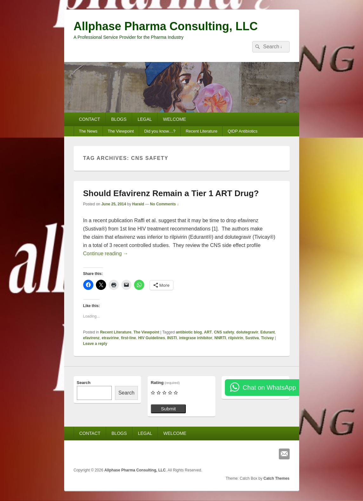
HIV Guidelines (151, 338)
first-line (128, 338)
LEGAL (145, 119)
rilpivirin (235, 338)
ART (208, 332)
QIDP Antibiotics (243, 131)
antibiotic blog (189, 332)
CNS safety (224, 332)
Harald (138, 204)
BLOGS (118, 119)
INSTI (172, 338)
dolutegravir (247, 332)
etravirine (110, 338)
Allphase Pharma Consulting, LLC (166, 26)
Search (84, 382)
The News (88, 131)
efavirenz (91, 338)
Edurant (267, 332)
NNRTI (220, 338)
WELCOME (174, 119)
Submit (168, 408)
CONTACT (89, 119)
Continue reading (105, 253)
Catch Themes (276, 478)
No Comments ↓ (164, 204)
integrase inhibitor (195, 338)
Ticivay (267, 338)
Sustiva (252, 338)
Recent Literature (202, 131)
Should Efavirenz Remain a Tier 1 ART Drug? (171, 193)
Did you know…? (159, 131)
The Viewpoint (121, 131)
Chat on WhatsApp (269, 387)
